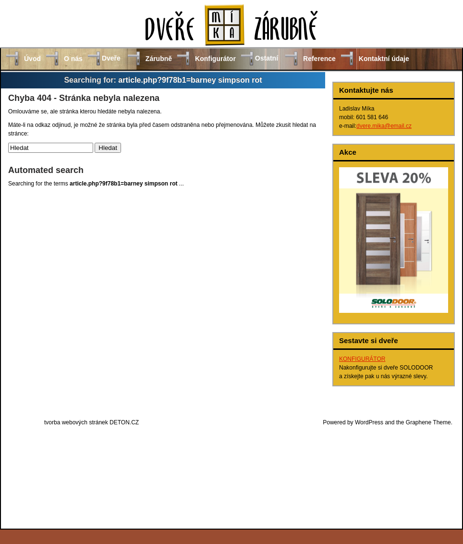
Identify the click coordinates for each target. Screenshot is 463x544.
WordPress (369, 422)
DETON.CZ (124, 422)
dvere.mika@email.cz (384, 126)
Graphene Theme (428, 422)
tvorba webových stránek (76, 422)
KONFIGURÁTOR (362, 359)
